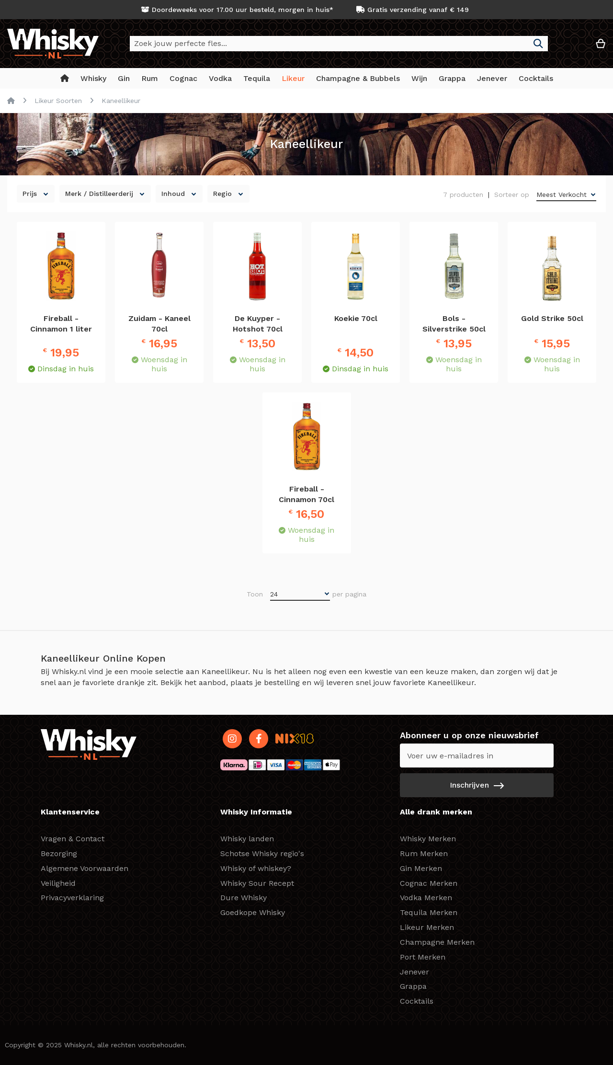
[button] (572, 47)
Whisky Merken (428, 838)
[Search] (538, 43)
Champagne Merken (437, 942)
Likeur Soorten (58, 100)
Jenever (414, 971)
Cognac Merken (428, 883)
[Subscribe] (477, 785)
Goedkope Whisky (252, 912)
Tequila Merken (428, 912)
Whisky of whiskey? (255, 868)
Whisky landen (247, 838)
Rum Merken (424, 853)
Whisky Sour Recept (257, 883)
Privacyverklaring (72, 897)
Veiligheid (58, 883)
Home (11, 100)
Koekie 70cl (355, 318)
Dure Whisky (243, 897)
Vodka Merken (426, 897)
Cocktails (416, 1001)
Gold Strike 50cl (552, 318)
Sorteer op (511, 194)
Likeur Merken (427, 927)
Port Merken (422, 957)
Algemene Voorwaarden (84, 868)
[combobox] (339, 43)
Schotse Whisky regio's (262, 853)
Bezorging (59, 853)
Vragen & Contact (72, 838)
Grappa (413, 986)
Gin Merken (421, 868)
